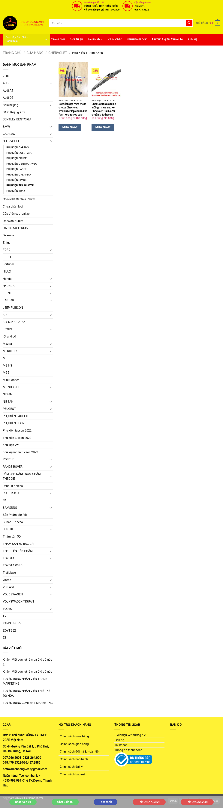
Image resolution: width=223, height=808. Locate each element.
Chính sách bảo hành (74, 759)
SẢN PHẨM (95, 39)
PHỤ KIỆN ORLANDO (18, 174)
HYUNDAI (9, 286)
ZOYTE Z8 (10, 630)
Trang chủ (12, 53)
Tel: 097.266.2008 (197, 802)
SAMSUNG (10, 507)
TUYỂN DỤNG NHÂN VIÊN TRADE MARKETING (25, 681)
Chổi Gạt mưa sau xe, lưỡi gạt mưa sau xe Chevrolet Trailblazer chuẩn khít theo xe (104, 109)
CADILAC (9, 134)
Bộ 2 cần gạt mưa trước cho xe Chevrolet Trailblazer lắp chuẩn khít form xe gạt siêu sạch (73, 109)
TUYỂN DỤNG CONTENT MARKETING (28, 703)
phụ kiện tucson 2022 (17, 438)
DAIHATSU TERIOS (15, 228)
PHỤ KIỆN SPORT (14, 423)
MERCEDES (10, 351)
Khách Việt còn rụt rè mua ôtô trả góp (27, 671)
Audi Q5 (8, 97)
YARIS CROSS (12, 623)
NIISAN (7, 394)
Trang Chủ (58, 39)
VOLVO (7, 609)
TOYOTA (8, 558)
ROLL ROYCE (11, 493)
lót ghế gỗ (9, 336)
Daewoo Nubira (13, 221)
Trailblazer (10, 572)
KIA (5, 315)
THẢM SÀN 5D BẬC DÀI (18, 544)
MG (5, 358)
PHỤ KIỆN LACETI (16, 169)
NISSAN (8, 401)
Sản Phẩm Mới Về (15, 515)
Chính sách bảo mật (73, 774)
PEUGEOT (9, 409)
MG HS (7, 365)
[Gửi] (189, 23)
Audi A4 (8, 90)
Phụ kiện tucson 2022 (17, 430)
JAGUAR (8, 300)
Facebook (105, 802)
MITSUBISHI (11, 387)
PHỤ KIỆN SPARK (16, 180)
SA (5, 500)
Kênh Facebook (136, 39)
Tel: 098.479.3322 (149, 802)
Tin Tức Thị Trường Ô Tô (167, 39)
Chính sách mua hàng (74, 736)
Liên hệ (192, 39)
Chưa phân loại (13, 206)
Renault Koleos (13, 486)
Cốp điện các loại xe (16, 213)
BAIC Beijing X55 (14, 112)
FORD (7, 250)
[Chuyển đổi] (50, 83)
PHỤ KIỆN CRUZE (16, 158)
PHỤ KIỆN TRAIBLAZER (20, 185)
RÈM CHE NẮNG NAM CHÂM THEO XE (22, 476)
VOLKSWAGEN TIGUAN (18, 601)
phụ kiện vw (11, 445)
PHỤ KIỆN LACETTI (15, 416)
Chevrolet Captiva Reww (19, 199)
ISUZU (7, 293)
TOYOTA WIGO (13, 565)
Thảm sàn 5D (12, 536)
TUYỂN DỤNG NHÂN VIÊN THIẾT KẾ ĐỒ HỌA (26, 693)
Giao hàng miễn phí (94, 2)
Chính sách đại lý (71, 766)
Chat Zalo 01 (23, 802)
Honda (7, 279)
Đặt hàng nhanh (142, 2)
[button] (208, 23)
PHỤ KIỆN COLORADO (19, 153)
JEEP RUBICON (13, 307)
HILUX (7, 271)
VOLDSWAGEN (13, 594)
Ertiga (7, 242)
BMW (6, 126)
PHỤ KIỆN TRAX (15, 191)
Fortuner (8, 264)
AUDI (6, 83)
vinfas (7, 580)
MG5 (6, 372)
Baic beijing (10, 105)
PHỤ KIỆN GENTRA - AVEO (21, 163)
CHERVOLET (57, 53)
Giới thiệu (76, 39)
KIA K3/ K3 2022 (14, 322)
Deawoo (8, 235)
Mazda (7, 344)
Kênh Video (115, 39)
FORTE (7, 257)
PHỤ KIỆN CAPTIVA (17, 147)
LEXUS (7, 329)
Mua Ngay (70, 127)
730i (6, 76)
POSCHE (8, 459)
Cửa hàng (35, 53)
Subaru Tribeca (13, 522)
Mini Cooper (11, 380)
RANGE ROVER (13, 466)
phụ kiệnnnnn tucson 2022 (20, 452)
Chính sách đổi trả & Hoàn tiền (80, 751)
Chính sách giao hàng (74, 744)
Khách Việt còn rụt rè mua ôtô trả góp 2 (27, 662)
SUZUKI (8, 529)
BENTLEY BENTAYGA (17, 119)
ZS (5, 637)
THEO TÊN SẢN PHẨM (18, 551)
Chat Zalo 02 (65, 802)
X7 (4, 616)
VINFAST (9, 587)
